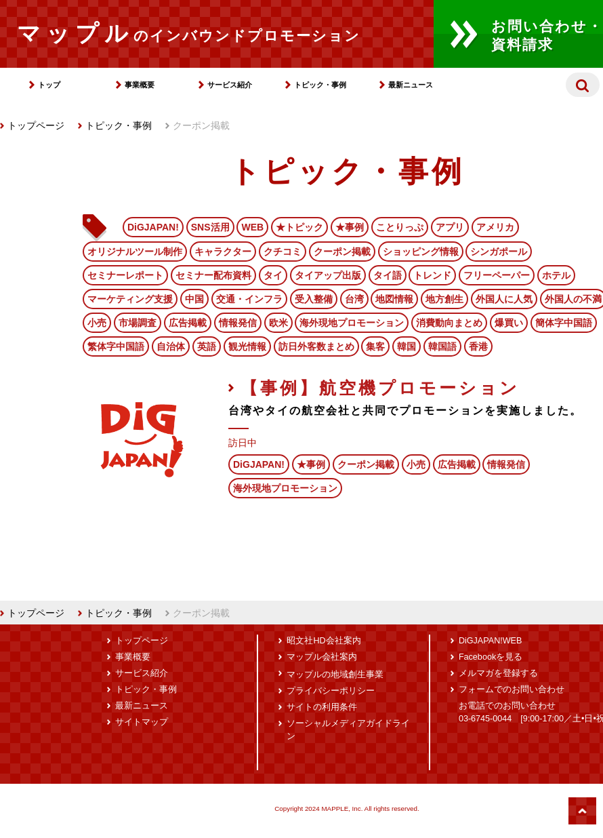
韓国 (406, 346)
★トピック (299, 227)
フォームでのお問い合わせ (511, 689)
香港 (478, 346)
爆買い (509, 322)
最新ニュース (410, 85)
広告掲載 (188, 322)
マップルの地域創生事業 (335, 674)
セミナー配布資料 (213, 275)
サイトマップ (141, 722)
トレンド (432, 275)
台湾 (354, 299)
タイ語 (387, 275)
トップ (49, 85)
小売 (96, 322)
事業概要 (139, 85)
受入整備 (314, 299)
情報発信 (238, 322)
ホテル (556, 275)
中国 (194, 299)
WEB (252, 227)
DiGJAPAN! (153, 227)
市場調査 (138, 322)
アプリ (450, 227)
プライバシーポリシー (331, 691)
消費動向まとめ (449, 322)
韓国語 (442, 346)
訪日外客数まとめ (316, 346)
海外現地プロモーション (351, 322)
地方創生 (444, 299)
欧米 (278, 322)
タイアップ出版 (328, 275)
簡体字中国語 (563, 322)
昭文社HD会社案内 (323, 640)
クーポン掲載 (342, 251)
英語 (206, 346)
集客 (375, 346)
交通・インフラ (249, 299)
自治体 (171, 346)
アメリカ (495, 227)
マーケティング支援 (130, 299)
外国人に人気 (504, 299)
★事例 (349, 227)
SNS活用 (210, 227)
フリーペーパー (496, 275)
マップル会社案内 (322, 657)
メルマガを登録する (498, 673)
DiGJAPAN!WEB (490, 640)
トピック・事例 (320, 85)
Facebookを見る (490, 657)
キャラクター (222, 251)
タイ (273, 275)
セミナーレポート (125, 275)
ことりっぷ (399, 227)
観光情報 (247, 346)
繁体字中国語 (115, 346)
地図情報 (394, 299)
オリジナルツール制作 (134, 251)
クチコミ (283, 251)
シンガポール (498, 251)
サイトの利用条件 (322, 707)
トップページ (32, 125)
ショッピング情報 (421, 251)
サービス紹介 (229, 85)
